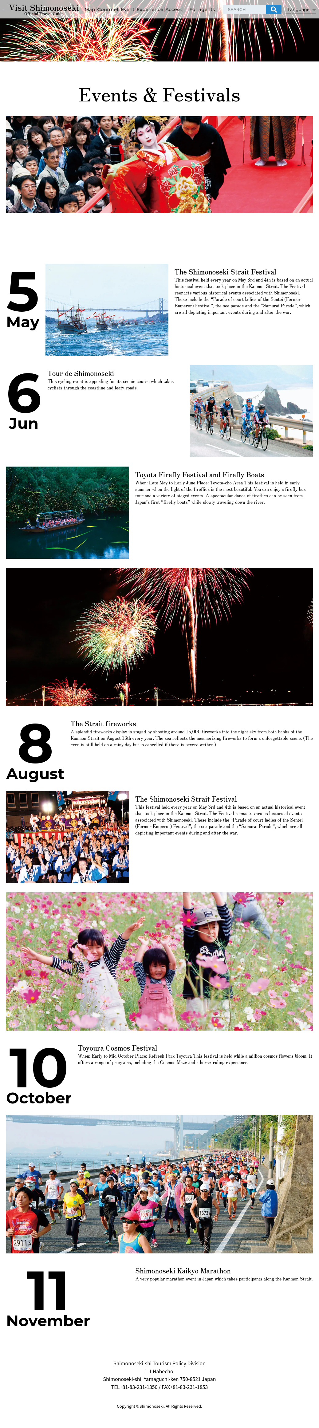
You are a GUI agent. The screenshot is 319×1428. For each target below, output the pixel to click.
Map (116, 6)
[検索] (305, 6)
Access (212, 6)
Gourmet (138, 6)
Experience (185, 6)
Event (160, 6)
